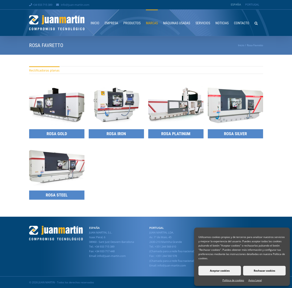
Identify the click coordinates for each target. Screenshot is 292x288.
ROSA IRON (116, 133)
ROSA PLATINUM (175, 133)
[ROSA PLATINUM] (176, 88)
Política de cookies (233, 280)
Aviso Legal (255, 280)
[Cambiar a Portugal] (252, 4)
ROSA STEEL (57, 195)
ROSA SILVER (235, 133)
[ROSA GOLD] (56, 88)
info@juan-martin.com (75, 5)
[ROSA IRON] (116, 88)
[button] (256, 23)
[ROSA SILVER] (235, 88)
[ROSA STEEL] (56, 149)
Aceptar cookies (220, 270)
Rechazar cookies (264, 270)
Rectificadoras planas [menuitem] (44, 70)
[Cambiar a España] (236, 4)
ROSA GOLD (57, 133)
